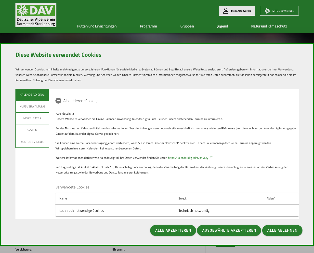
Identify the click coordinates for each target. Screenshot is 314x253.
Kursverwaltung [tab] (32, 106)
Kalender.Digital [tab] (32, 94)
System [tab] (32, 130)
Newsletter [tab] (32, 118)
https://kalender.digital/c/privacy (188, 157)
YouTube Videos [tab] (32, 141)
